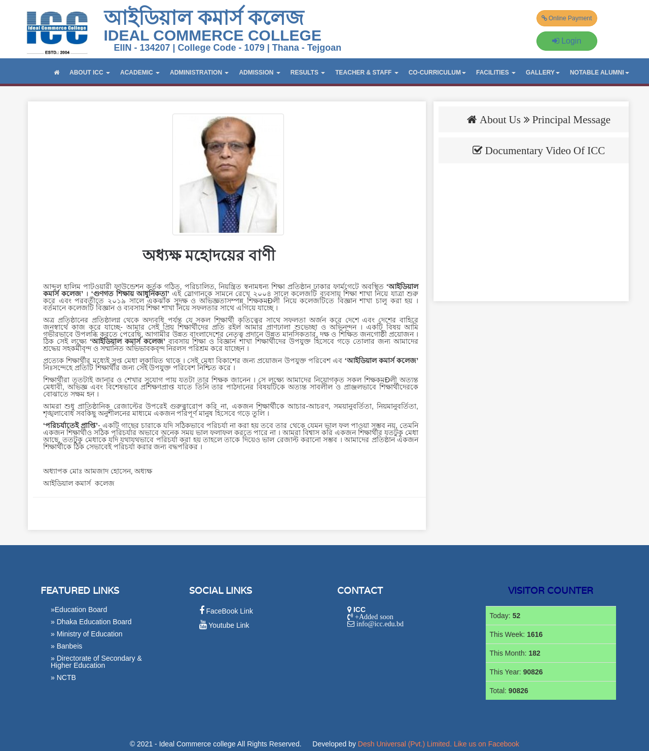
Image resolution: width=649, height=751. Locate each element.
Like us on (486, 744)
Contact (360, 590)
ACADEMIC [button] (140, 72)
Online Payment (567, 18)
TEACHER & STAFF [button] (366, 72)
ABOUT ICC (89, 72)
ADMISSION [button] (259, 72)
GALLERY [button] (543, 72)
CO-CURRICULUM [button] (437, 72)
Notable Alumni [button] (599, 72)
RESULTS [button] (308, 72)
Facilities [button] (496, 72)
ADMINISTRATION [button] (199, 72)
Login (567, 41)
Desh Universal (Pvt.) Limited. (405, 744)
